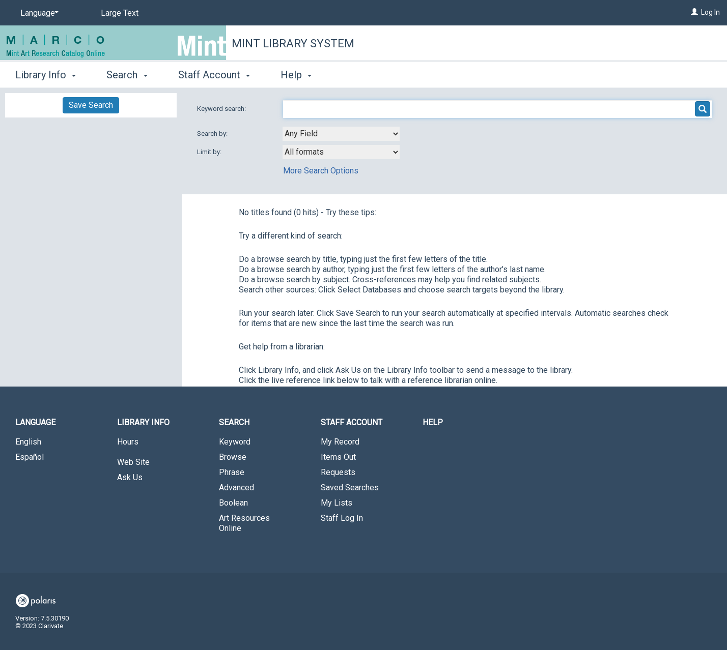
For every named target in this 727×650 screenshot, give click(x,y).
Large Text (119, 13)
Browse (232, 457)
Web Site (133, 462)
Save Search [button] (91, 105)
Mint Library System (293, 43)
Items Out (338, 457)
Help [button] (296, 75)
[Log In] (694, 12)
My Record (340, 442)
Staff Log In (342, 518)
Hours (127, 442)
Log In (710, 12)
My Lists (336, 503)
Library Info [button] (45, 75)
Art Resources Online (244, 523)
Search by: (213, 133)
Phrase (231, 472)
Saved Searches (350, 487)
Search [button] (126, 75)
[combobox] (341, 134)
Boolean (233, 503)
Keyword (234, 442)
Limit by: (210, 152)
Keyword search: (222, 108)
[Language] (37, 13)
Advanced (236, 487)
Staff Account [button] (214, 75)
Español (29, 457)
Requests (338, 472)
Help (433, 422)
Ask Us (130, 477)
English (28, 442)
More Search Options (320, 170)
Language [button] (35, 422)
